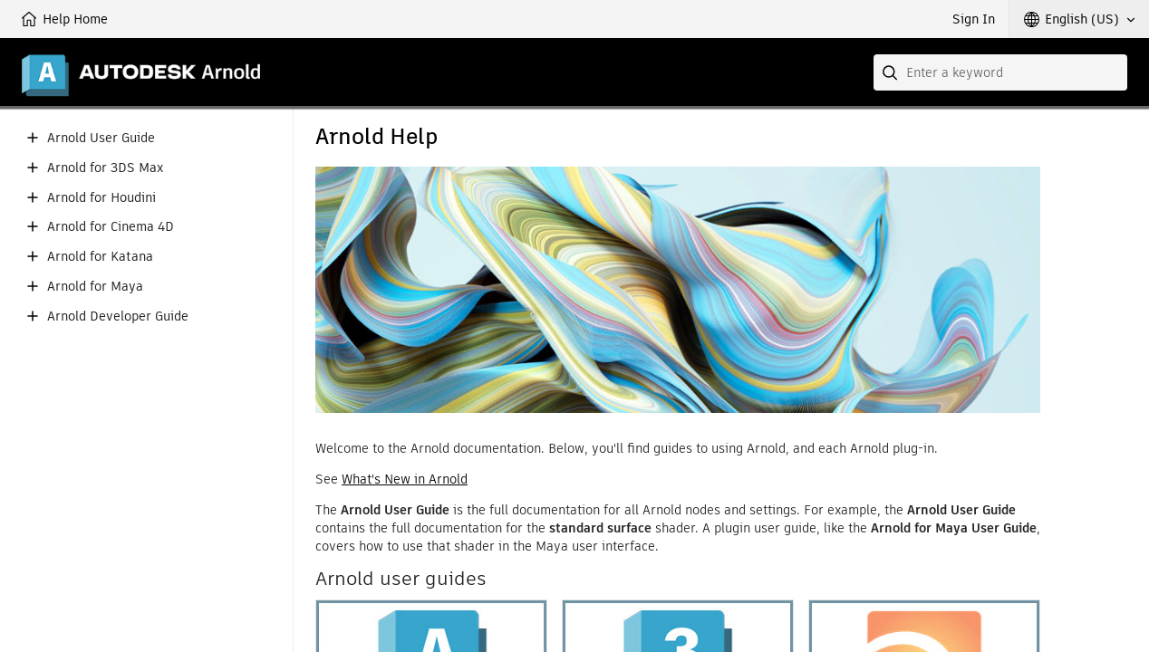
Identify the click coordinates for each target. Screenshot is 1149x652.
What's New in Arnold (405, 479)
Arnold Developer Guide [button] (117, 316)
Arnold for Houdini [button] (101, 198)
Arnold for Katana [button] (100, 256)
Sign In (973, 19)
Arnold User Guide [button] (101, 138)
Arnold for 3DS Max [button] (105, 168)
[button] (1079, 19)
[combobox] (1000, 72)
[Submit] (892, 72)
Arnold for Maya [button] (95, 286)
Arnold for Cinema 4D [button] (110, 227)
